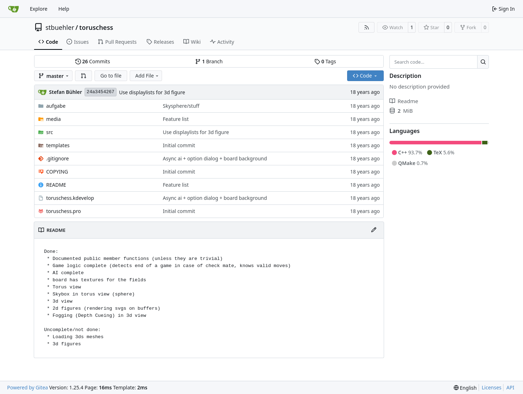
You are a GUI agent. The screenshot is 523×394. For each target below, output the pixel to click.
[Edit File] (373, 230)
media (53, 119)
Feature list (176, 119)
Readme (403, 101)
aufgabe (55, 105)
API (510, 387)
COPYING (57, 171)
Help (63, 8)
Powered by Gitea (27, 387)
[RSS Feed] (366, 27)
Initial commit (179, 145)
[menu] (465, 387)
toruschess (96, 27)
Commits (92, 61)
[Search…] (483, 62)
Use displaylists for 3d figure (152, 92)
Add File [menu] (147, 75)
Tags (325, 61)
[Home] (13, 8)
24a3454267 (100, 92)
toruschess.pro (63, 211)
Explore (38, 8)
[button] (83, 75)
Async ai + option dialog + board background (215, 158)
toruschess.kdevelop (70, 198)
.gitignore (57, 158)
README (56, 184)
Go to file (110, 75)
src (49, 132)
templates (58, 145)
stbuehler (59, 27)
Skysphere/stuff (181, 105)
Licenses (492, 387)
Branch (209, 61)
